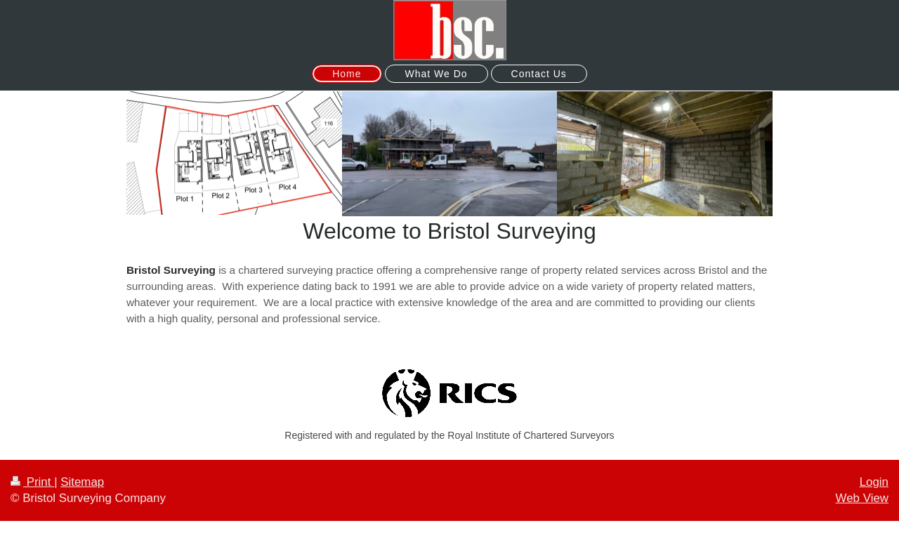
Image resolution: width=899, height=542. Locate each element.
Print (32, 482)
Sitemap (82, 482)
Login (874, 482)
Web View (862, 498)
